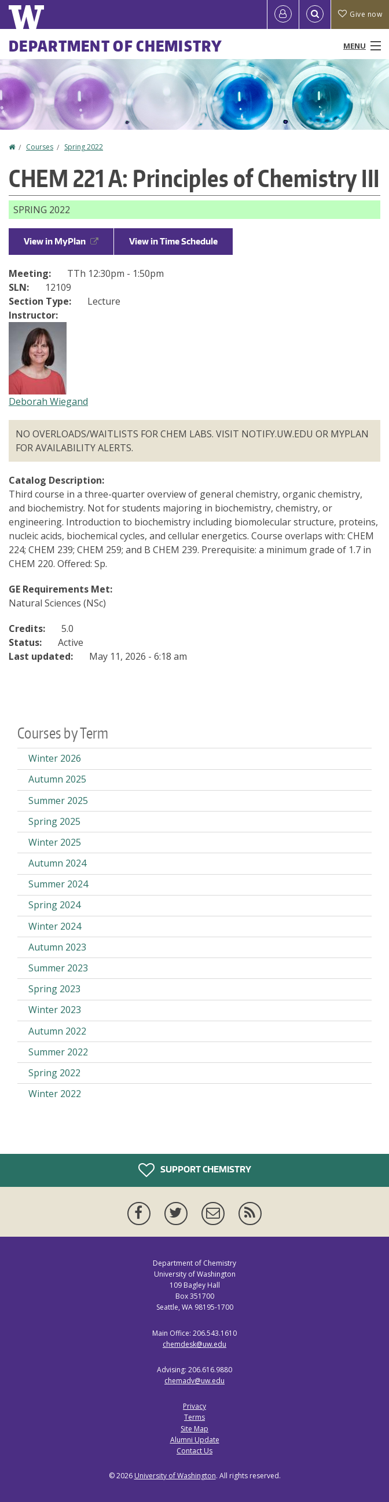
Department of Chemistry (115, 45)
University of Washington (175, 1476)
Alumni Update (194, 1440)
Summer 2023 (58, 968)
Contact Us (194, 1451)
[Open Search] (315, 14)
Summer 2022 (58, 1052)
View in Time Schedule (173, 241)
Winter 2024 (54, 926)
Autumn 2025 (57, 779)
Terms (194, 1417)
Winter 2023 (54, 1009)
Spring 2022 (83, 147)
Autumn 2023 (57, 947)
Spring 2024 (54, 904)
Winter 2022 (54, 1093)
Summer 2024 (58, 884)
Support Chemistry (194, 1170)
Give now (360, 14)
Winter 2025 (54, 842)
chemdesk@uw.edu (194, 1344)
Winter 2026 (54, 758)
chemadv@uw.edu (194, 1381)
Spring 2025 (54, 821)
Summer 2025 (58, 800)
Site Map (194, 1429)
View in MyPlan (61, 241)
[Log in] (283, 14)
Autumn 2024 (57, 863)
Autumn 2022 (57, 1031)
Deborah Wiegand (48, 401)
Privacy (194, 1406)
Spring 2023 (54, 988)
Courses (39, 147)
